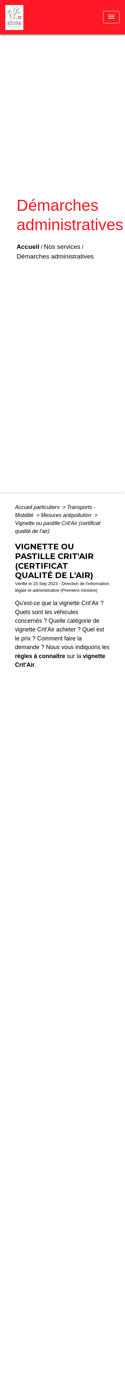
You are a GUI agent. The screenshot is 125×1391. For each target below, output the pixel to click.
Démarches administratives (55, 256)
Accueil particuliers (38, 507)
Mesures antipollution (67, 515)
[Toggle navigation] (111, 17)
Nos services (62, 246)
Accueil (28, 246)
